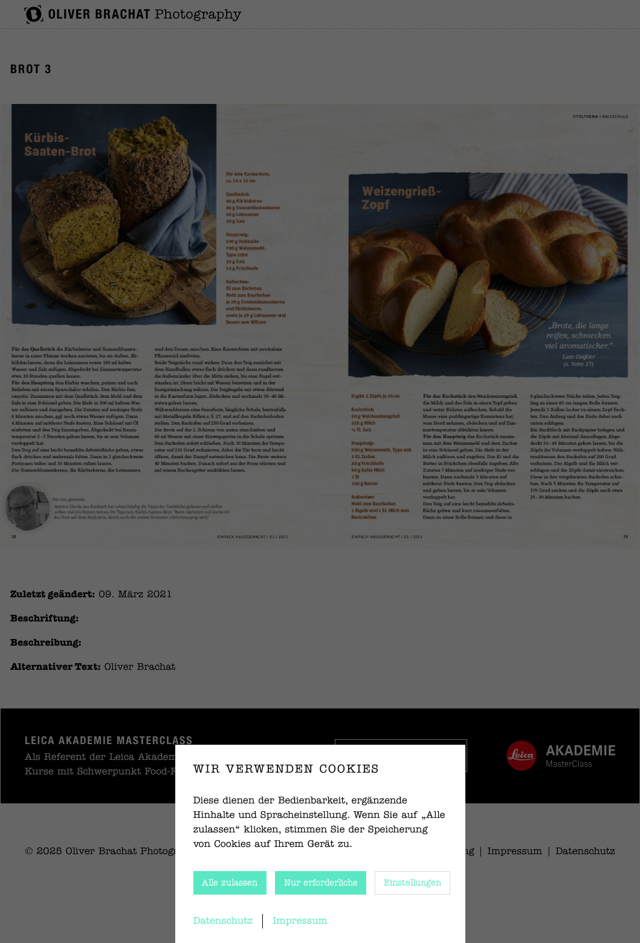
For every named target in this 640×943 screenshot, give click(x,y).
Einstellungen (412, 883)
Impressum (300, 921)
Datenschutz (223, 921)
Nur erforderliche (321, 883)
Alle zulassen (229, 883)
